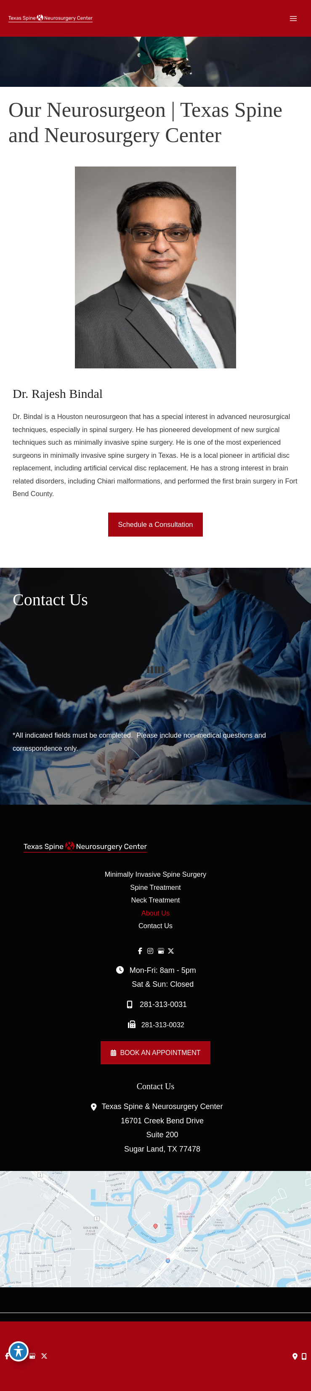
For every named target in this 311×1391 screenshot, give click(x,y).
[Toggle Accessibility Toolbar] (18, 1351)
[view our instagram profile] (150, 951)
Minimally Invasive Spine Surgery (156, 874)
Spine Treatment (155, 887)
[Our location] (304, 1356)
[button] (155, 524)
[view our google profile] (161, 951)
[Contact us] (295, 1356)
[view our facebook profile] (140, 951)
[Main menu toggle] (293, 18)
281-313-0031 (155, 1004)
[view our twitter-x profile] (171, 951)
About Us (155, 913)
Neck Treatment (155, 900)
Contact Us (155, 925)
